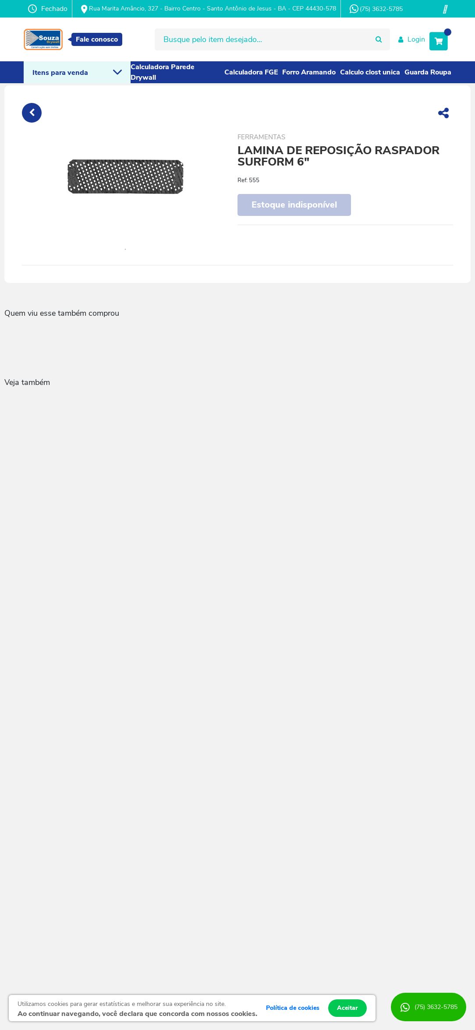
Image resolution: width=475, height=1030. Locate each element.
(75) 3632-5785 (376, 8)
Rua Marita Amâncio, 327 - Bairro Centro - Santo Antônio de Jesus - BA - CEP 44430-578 (208, 9)
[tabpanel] (125, 177)
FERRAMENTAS (261, 137)
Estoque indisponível (294, 205)
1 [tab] (125, 249)
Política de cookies (292, 1008)
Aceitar (347, 1008)
